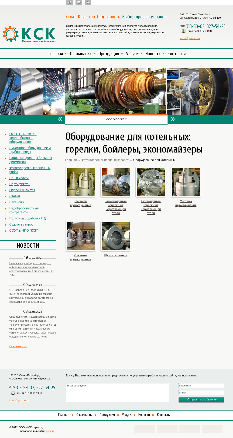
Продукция (109, 53)
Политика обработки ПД (27, 218)
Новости (153, 53)
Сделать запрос (21, 224)
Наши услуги (19, 178)
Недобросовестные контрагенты (24, 210)
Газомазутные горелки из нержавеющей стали (151, 207)
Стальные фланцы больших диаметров (30, 160)
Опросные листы (22, 190)
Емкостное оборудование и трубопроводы (30, 150)
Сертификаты (19, 184)
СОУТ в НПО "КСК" (23, 230)
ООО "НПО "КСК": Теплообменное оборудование (23, 138)
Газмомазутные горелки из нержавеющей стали (116, 207)
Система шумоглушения (80, 203)
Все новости (18, 346)
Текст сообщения (117, 392)
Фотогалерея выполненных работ (30, 170)
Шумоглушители (115, 255)
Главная (55, 53)
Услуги (132, 53)
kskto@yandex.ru (190, 38)
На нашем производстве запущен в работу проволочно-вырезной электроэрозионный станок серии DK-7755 (31, 269)
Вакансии (16, 202)
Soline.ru (50, 431)
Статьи (14, 196)
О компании (81, 53)
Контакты (177, 53)
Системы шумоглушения (80, 257)
